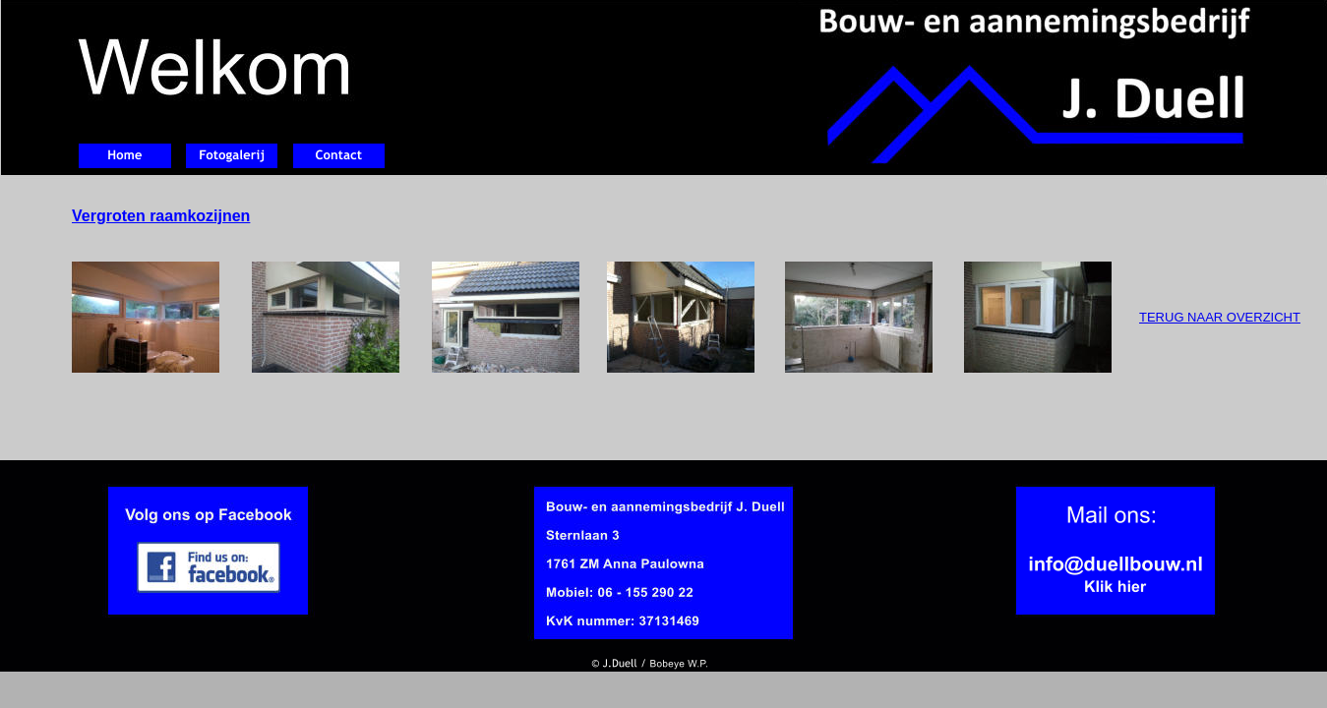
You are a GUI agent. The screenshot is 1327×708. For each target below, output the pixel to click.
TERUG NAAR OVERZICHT (1219, 317)
